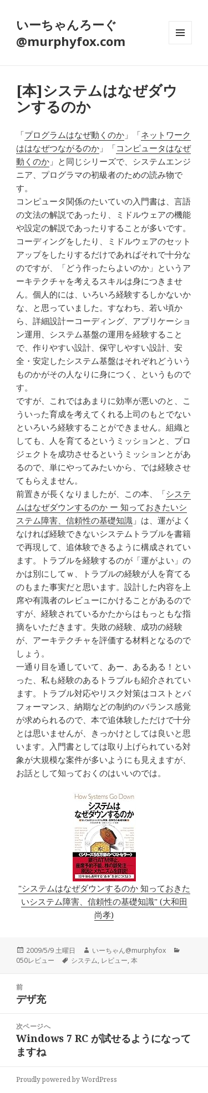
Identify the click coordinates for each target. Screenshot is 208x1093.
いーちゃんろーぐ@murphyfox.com (70, 32)
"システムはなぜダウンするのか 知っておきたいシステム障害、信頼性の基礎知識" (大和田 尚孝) (104, 901)
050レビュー (35, 960)
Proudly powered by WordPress (66, 1079)
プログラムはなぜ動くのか (74, 134)
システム (84, 960)
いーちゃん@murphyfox (129, 950)
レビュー (114, 960)
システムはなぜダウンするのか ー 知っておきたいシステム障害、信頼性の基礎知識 (103, 507)
